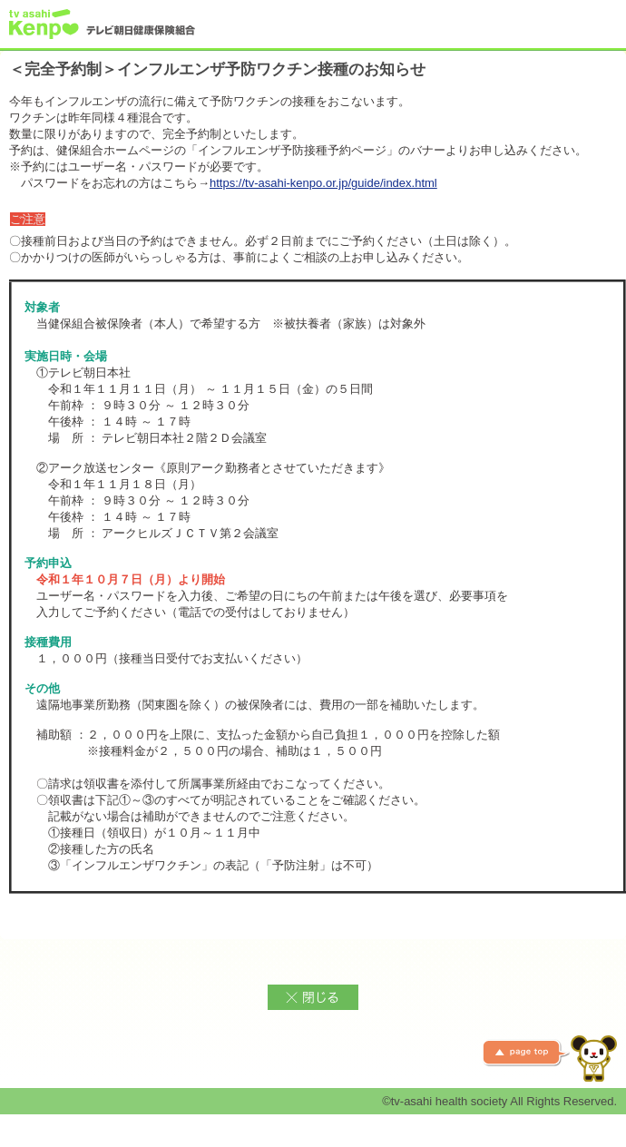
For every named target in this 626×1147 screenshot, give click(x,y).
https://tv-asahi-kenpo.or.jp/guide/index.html (323, 183)
